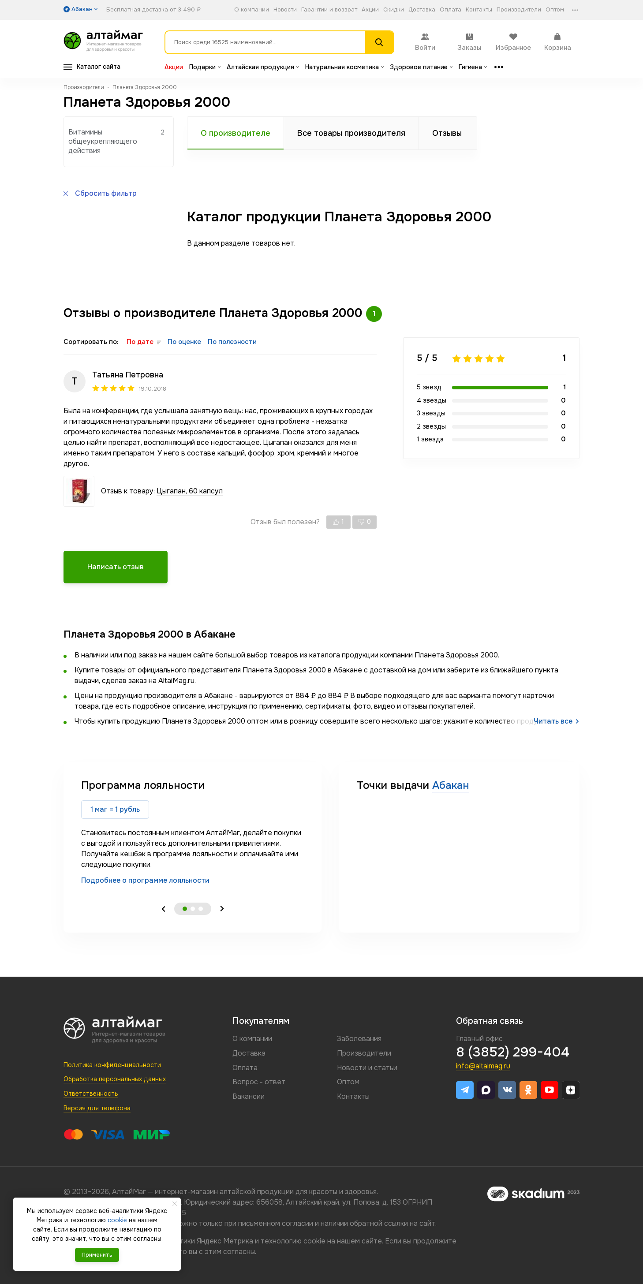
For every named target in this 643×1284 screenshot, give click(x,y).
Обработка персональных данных (115, 1079)
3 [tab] (200, 909)
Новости (285, 10)
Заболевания (359, 1038)
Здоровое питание (421, 67)
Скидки (393, 10)
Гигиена (473, 67)
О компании (251, 10)
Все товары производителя (351, 133)
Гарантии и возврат (329, 10)
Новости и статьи (367, 1067)
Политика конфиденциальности (112, 1065)
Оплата (450, 10)
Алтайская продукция (263, 67)
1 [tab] (185, 909)
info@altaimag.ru (483, 1066)
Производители (519, 10)
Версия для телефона (97, 1108)
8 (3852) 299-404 (512, 1052)
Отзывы (447, 133)
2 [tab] (193, 909)
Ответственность (91, 1093)
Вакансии (248, 1096)
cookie (314, 1241)
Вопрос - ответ (258, 1081)
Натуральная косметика (344, 67)
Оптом (555, 10)
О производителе (235, 133)
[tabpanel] (192, 832)
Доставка (421, 10)
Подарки (205, 67)
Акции (370, 10)
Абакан (450, 785)
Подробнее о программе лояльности (145, 880)
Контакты (479, 10)
